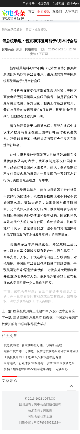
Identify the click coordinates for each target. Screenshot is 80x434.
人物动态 (71, 11)
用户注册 (29, 3)
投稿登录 (43, 3)
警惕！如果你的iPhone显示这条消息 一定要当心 (36, 369)
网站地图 (34, 416)
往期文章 (46, 416)
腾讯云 (47, 410)
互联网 (57, 11)
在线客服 (58, 3)
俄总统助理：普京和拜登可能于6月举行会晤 (33, 345)
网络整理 (31, 49)
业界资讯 (43, 11)
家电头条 (8, 49)
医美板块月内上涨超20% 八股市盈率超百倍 (44, 311)
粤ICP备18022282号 (47, 422)
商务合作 (73, 3)
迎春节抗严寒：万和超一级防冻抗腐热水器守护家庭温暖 (41, 351)
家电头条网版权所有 (47, 404)
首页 (31, 11)
